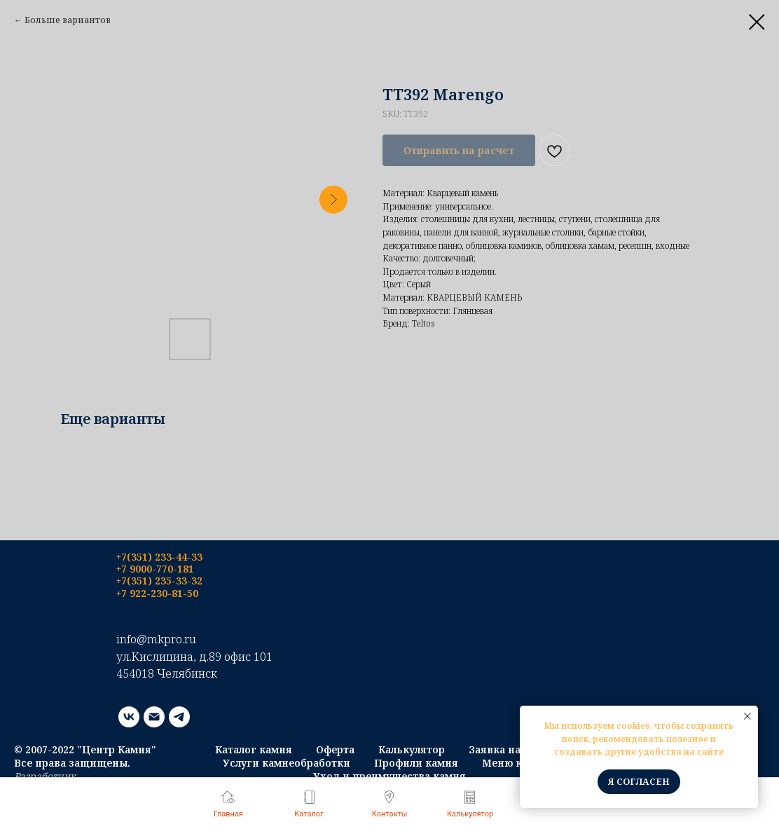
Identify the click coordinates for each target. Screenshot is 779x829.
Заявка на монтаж (516, 749)
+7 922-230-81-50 (157, 593)
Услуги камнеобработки (286, 762)
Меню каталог (519, 762)
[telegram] (179, 716)
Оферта (335, 749)
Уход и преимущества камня (389, 776)
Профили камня (416, 762)
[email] (154, 716)
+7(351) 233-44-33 (159, 556)
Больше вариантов (68, 20)
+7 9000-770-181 (155, 568)
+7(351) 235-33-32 (159, 580)
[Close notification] (747, 716)
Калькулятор (411, 749)
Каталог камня (253, 749)
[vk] (128, 716)
